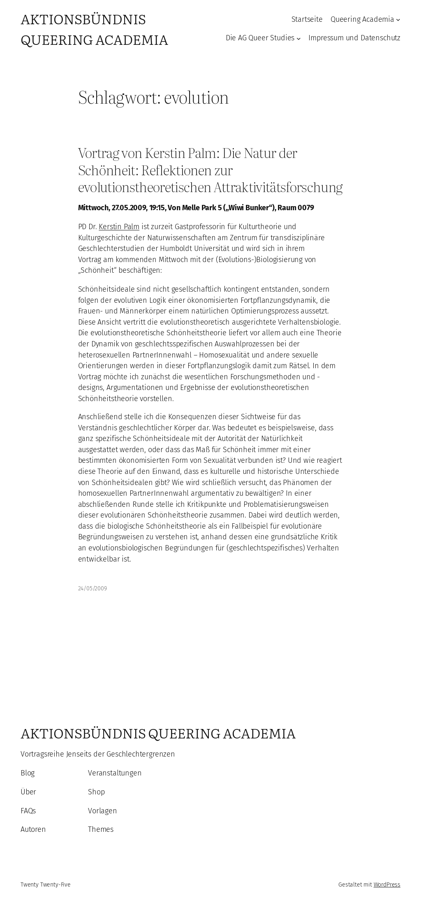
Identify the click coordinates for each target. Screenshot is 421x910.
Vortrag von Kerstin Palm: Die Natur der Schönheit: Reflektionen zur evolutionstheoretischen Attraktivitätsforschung (210, 169)
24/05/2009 (92, 588)
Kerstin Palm (119, 226)
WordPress (387, 884)
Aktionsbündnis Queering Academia (94, 28)
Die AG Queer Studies (260, 37)
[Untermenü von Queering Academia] (398, 19)
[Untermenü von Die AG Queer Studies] (298, 38)
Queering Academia (362, 19)
